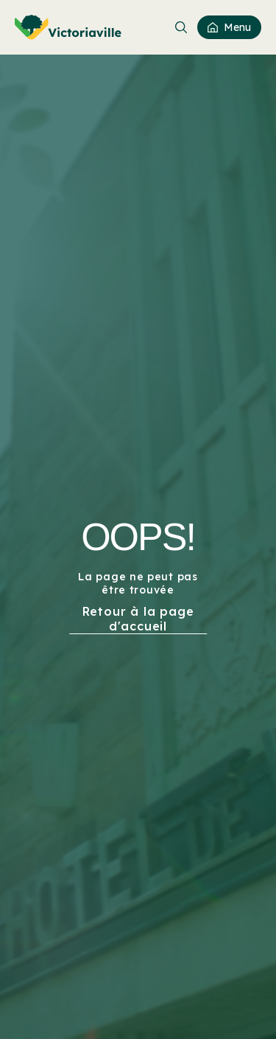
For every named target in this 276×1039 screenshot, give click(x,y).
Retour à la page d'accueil (138, 618)
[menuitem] (68, 27)
